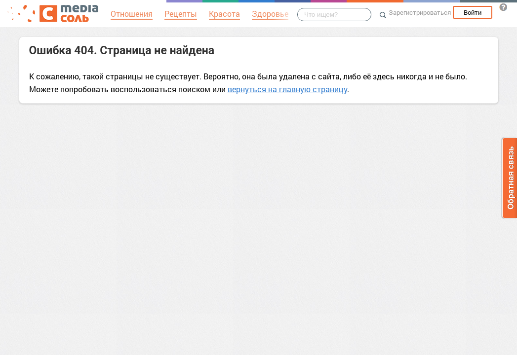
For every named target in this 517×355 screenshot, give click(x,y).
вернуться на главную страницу (287, 89)
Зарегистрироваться (420, 12)
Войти (472, 12)
